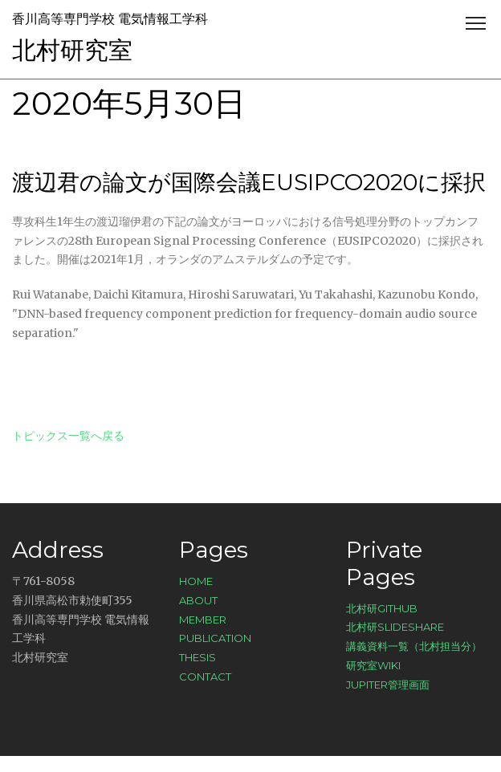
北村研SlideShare (395, 626)
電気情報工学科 (163, 18)
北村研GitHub (382, 608)
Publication (215, 638)
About (198, 600)
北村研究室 (72, 50)
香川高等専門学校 (63, 18)
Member (202, 619)
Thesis (197, 657)
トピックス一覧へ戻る (68, 436)
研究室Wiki (373, 665)
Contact (205, 676)
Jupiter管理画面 (388, 684)
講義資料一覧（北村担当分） (414, 646)
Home (196, 581)
